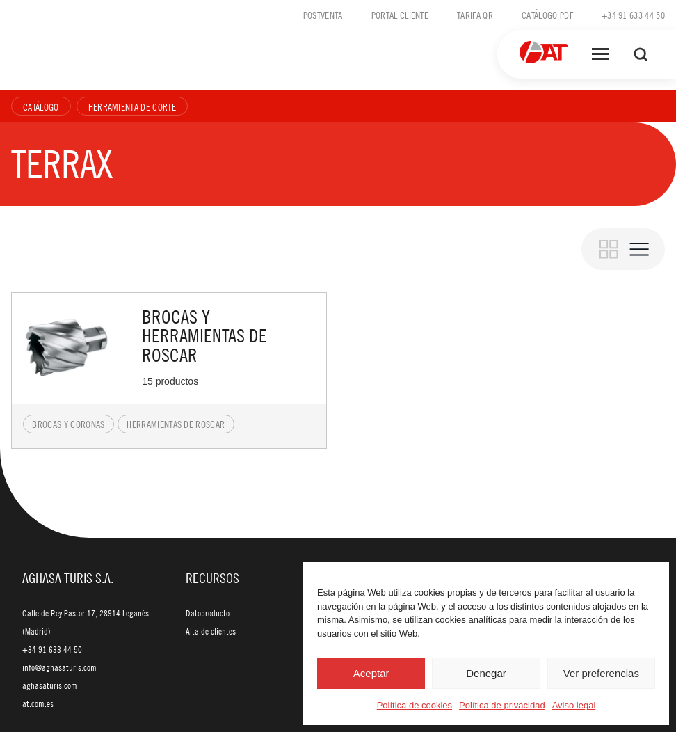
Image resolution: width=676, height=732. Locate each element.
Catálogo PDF (547, 14)
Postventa (323, 14)
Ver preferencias (601, 673)
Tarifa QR (475, 14)
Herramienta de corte (132, 106)
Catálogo (41, 106)
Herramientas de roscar (176, 423)
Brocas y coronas (68, 423)
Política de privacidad (502, 705)
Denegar (486, 673)
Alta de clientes (211, 631)
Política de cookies (414, 705)
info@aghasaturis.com (59, 667)
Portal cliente (399, 14)
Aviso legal (574, 705)
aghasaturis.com (49, 685)
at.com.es (38, 703)
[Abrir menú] (600, 54)
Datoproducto (208, 613)
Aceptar (371, 673)
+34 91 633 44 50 (633, 14)
